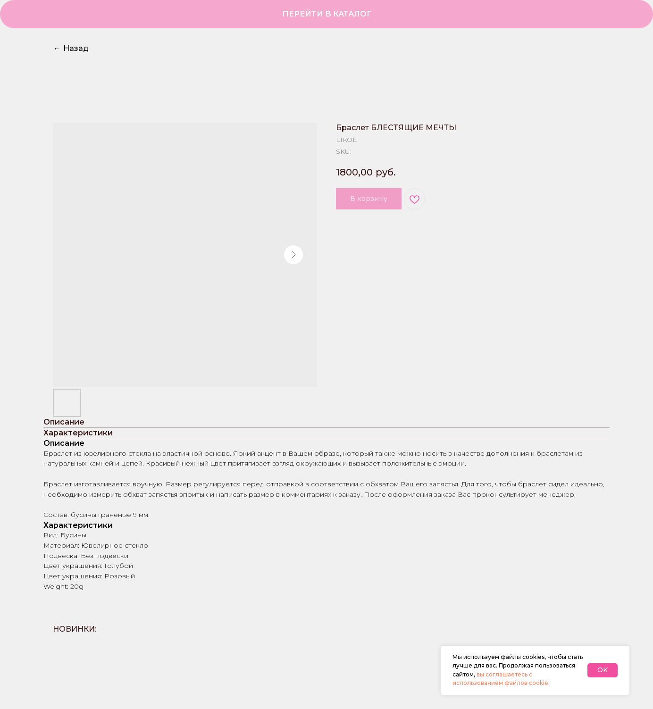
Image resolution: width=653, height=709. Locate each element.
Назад (71, 48)
